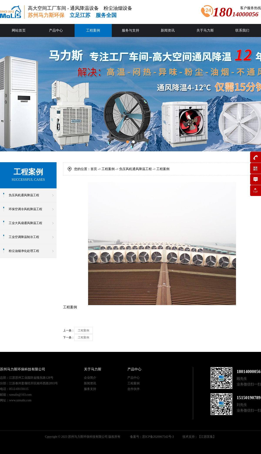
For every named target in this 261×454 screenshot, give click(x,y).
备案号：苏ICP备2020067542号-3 (152, 436)
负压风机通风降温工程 (24, 195)
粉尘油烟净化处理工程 (24, 251)
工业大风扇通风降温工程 (25, 223)
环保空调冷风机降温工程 (25, 209)
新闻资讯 (168, 30)
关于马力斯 (205, 30)
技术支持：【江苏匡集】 (199, 436)
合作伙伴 (133, 389)
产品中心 (56, 30)
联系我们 (242, 30)
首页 (93, 169)
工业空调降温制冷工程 (24, 237)
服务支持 (90, 389)
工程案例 (93, 30)
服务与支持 (130, 30)
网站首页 (19, 30)
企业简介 (90, 377)
